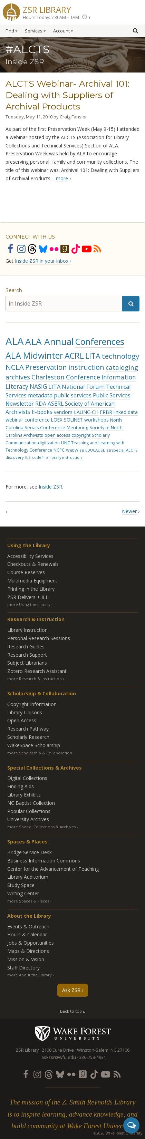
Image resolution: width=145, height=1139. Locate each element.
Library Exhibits (24, 794)
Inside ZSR (50, 486)
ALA (15, 341)
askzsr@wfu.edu (58, 1057)
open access (57, 435)
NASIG (38, 386)
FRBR (106, 412)
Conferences (99, 341)
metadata (40, 395)
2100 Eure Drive (58, 1050)
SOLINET (73, 419)
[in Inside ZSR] (64, 303)
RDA (40, 403)
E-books (42, 412)
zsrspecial (115, 450)
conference (37, 419)
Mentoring (77, 427)
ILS (28, 457)
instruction (86, 367)
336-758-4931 (92, 1057)
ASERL (56, 403)
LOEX (56, 419)
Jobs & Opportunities (30, 942)
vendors (63, 412)
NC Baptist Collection (31, 803)
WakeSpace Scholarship (33, 745)
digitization (49, 443)
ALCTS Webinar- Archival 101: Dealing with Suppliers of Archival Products (67, 95)
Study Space (21, 885)
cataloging (122, 367)
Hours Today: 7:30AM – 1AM (51, 17)
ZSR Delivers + (27, 597)
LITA (92, 356)
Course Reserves (26, 572)
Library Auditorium (27, 876)
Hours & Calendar (27, 934)
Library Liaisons (24, 712)
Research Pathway (28, 728)
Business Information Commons (43, 860)
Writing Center (23, 893)
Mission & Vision (25, 959)
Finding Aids (20, 786)
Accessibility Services (30, 556)
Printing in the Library (31, 589)
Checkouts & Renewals (33, 564)
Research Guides (26, 646)
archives (18, 377)
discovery (15, 457)
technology (120, 356)
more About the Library (29, 974)
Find (10, 31)
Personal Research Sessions (38, 638)
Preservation (46, 367)
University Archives (28, 819)
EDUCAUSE (95, 450)
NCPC (59, 450)
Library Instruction (27, 630)
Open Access (21, 720)
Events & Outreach (28, 926)
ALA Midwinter (34, 355)
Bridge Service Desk (29, 852)
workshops (96, 419)
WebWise (75, 450)
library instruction (65, 457)
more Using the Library (28, 604)
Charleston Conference (65, 377)
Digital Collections (27, 778)
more (62, 178)
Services (33, 31)
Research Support (27, 654)
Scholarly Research (28, 737)
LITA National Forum (76, 386)
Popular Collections (28, 811)
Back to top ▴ (72, 1011)
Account (61, 31)
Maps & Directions (28, 951)
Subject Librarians (27, 662)
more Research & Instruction (34, 678)
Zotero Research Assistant (37, 671)
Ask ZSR (71, 990)
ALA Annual (49, 341)
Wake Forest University (73, 1033)
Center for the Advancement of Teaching (53, 869)
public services (72, 395)
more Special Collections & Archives (41, 826)
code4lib (40, 457)
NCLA (15, 367)
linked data (126, 412)
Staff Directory (23, 967)
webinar (14, 419)
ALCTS (132, 450)
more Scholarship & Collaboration (39, 752)
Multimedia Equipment (32, 580)
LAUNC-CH (86, 412)
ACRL (74, 355)
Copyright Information (32, 704)
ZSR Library (47, 9)
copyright (80, 435)
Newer (129, 511)
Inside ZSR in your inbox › (43, 261)
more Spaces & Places (28, 901)
